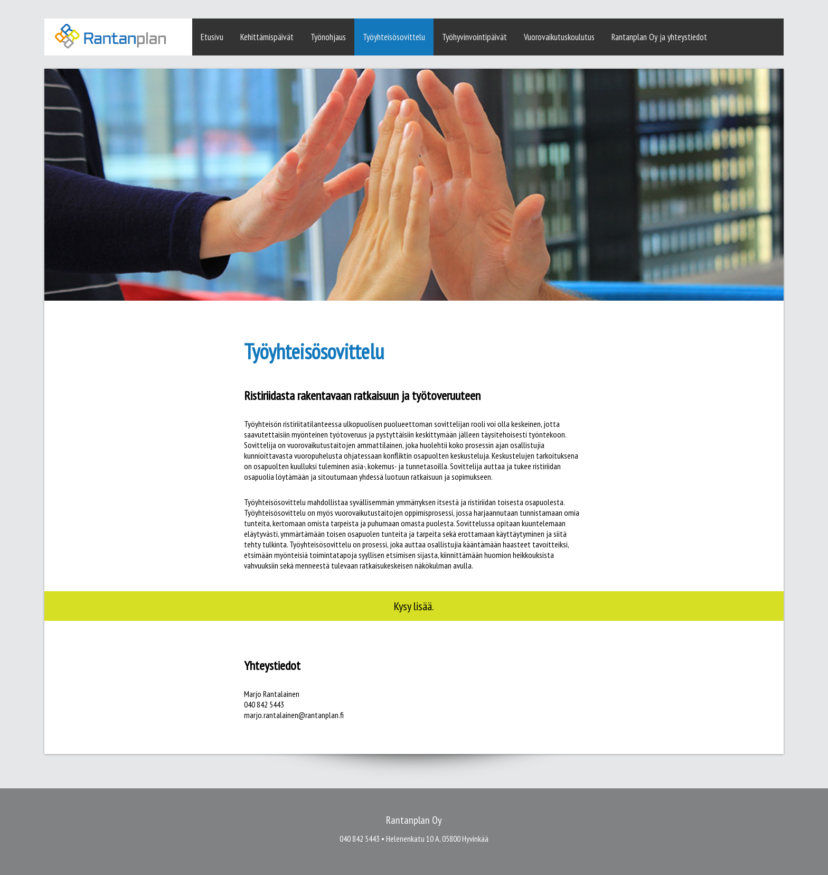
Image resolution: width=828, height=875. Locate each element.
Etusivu (212, 37)
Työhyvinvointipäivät (474, 37)
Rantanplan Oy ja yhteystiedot (659, 37)
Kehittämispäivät (267, 37)
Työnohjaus (328, 37)
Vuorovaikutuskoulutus (559, 37)
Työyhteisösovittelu (394, 37)
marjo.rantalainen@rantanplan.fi (294, 715)
